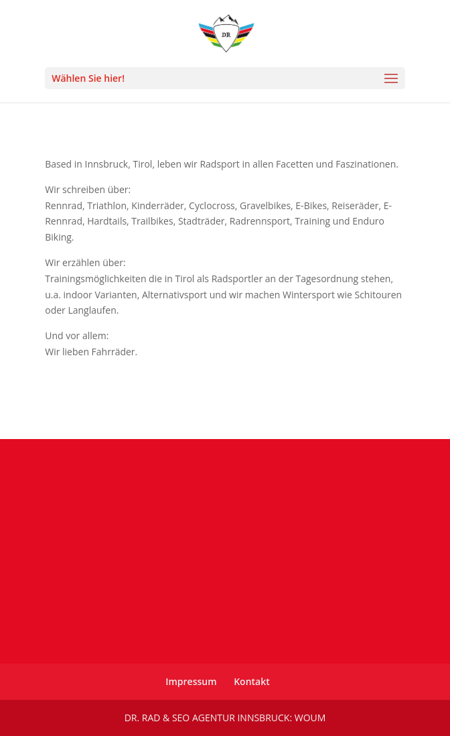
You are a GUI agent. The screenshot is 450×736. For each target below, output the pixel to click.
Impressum (190, 681)
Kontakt (252, 681)
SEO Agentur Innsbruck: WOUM (248, 717)
